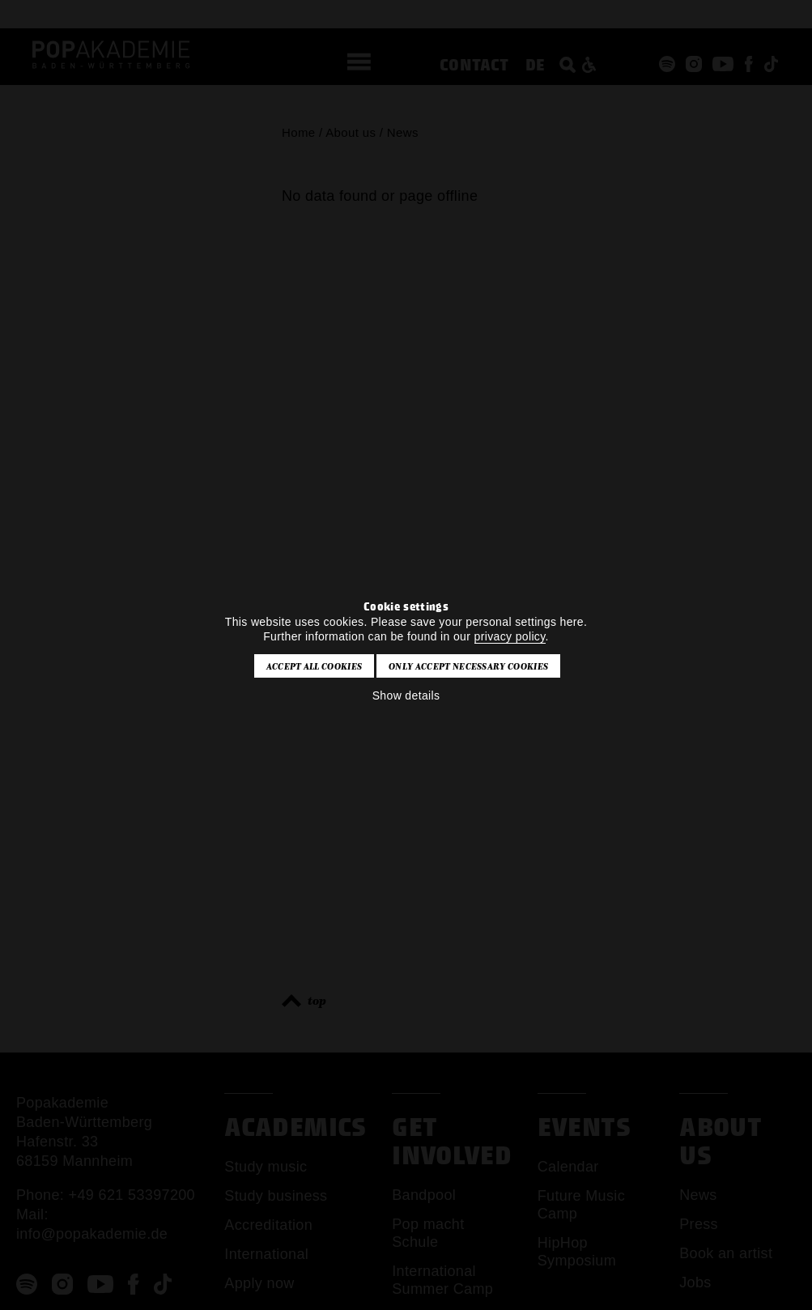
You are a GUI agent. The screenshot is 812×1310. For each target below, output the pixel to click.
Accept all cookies (314, 666)
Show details (406, 695)
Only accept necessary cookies (468, 666)
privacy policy (510, 636)
